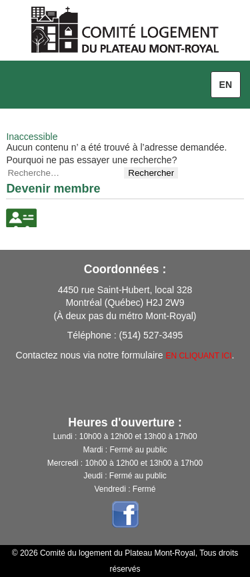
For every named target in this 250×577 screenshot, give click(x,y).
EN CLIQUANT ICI (198, 355)
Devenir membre (53, 188)
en (225, 84)
